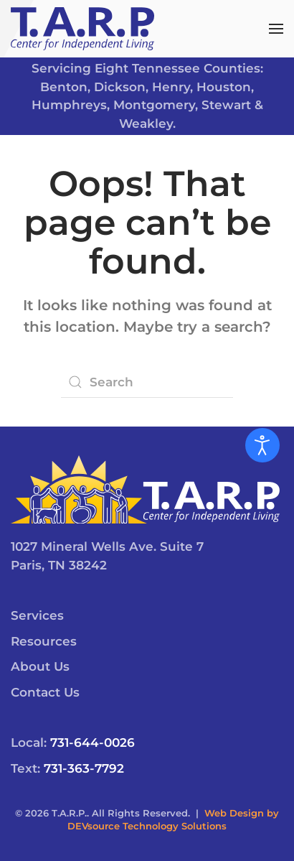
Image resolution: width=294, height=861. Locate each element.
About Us (40, 666)
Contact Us (45, 692)
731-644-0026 (92, 742)
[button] (276, 28)
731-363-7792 (84, 768)
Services (37, 615)
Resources (44, 641)
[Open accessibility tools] (262, 445)
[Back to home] (82, 28)
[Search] (147, 382)
